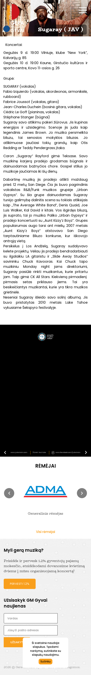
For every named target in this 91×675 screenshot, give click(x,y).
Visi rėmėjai (45, 531)
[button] (9, 493)
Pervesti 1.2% (19, 584)
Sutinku (45, 661)
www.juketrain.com (19, 452)
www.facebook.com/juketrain (68, 452)
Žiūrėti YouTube (39, 452)
